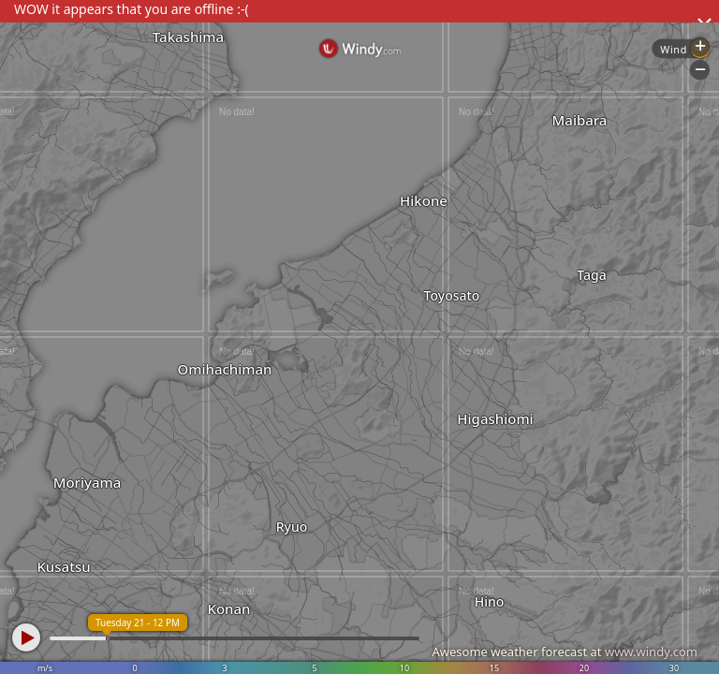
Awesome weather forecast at (564, 651)
